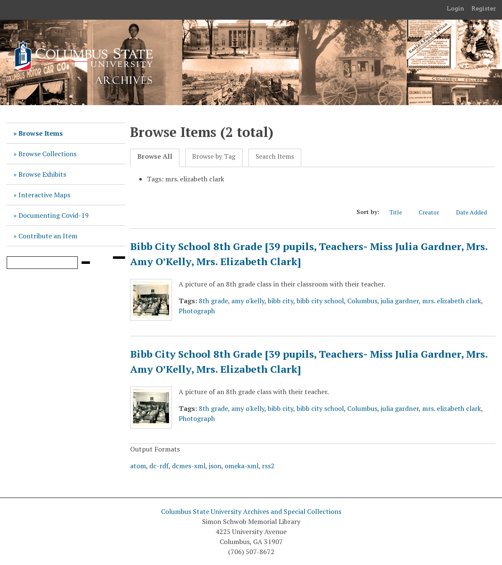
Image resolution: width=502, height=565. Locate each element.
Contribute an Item (47, 235)
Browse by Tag (214, 156)
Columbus (362, 300)
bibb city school (320, 300)
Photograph (197, 310)
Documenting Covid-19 (53, 215)
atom (138, 465)
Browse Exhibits (42, 174)
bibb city (280, 300)
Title (399, 212)
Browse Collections (47, 153)
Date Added (475, 212)
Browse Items (40, 133)
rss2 (268, 465)
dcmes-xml (188, 465)
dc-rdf (159, 465)
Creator (433, 212)
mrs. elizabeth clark (451, 300)
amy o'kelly (247, 300)
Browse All (154, 156)
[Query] (42, 262)
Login (455, 8)
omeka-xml (242, 465)
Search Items (275, 156)
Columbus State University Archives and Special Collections (251, 511)
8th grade (213, 300)
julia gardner (400, 300)
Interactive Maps (44, 194)
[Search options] (119, 257)
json (215, 465)
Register (483, 8)
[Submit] (86, 262)
